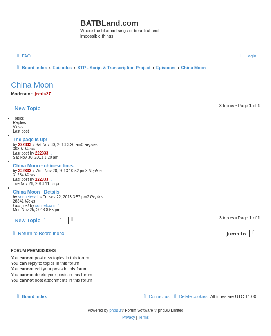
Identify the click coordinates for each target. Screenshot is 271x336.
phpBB (115, 310)
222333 (24, 144)
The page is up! (30, 139)
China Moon (32, 85)
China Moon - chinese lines (43, 166)
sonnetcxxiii (28, 197)
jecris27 (43, 94)
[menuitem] (23, 56)
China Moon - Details (36, 192)
